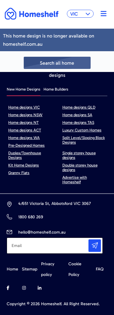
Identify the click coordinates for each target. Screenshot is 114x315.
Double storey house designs (80, 167)
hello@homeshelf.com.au (42, 232)
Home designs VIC (24, 107)
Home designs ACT (24, 130)
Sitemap (29, 269)
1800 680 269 (30, 217)
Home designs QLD (78, 107)
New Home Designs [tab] (23, 89)
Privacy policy (47, 269)
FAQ (100, 269)
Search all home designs (57, 64)
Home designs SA (77, 115)
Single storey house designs (79, 155)
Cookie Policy (74, 269)
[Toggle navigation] (102, 14)
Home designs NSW (25, 115)
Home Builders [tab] (55, 89)
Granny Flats (18, 172)
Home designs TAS (78, 122)
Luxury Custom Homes (82, 130)
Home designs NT (23, 122)
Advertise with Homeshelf (74, 179)
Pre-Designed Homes (26, 145)
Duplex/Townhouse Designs (24, 155)
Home (12, 269)
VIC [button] (80, 14)
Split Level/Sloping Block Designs (83, 140)
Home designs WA (24, 137)
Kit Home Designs (23, 165)
